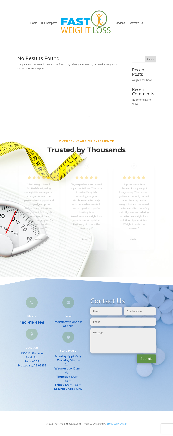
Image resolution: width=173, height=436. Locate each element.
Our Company (49, 23)
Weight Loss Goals (142, 80)
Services (120, 23)
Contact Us (136, 23)
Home (33, 23)
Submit (146, 358)
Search (150, 59)
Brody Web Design (117, 423)
